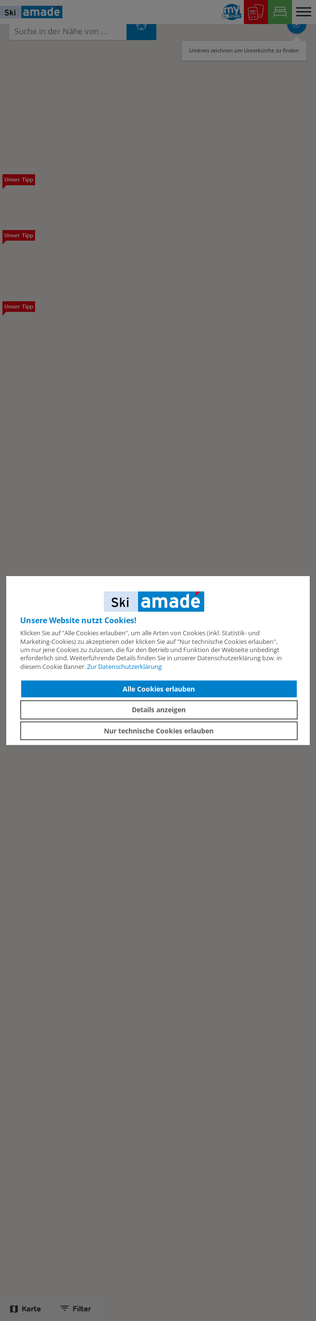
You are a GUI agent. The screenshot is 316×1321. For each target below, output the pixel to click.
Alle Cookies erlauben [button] (159, 688)
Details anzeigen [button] (159, 709)
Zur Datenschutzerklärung (124, 666)
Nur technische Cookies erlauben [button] (159, 730)
